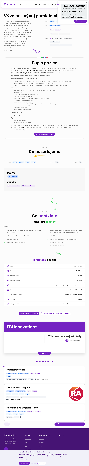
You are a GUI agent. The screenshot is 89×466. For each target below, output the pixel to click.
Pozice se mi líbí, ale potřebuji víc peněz (56, 313)
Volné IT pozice (24, 4)
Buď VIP (32, 4)
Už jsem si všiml (80, 21)
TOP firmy (38, 4)
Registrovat (41, 442)
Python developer (55, 25)
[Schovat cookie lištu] (70, 452)
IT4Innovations (56, 41)
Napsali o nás (28, 439)
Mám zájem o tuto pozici (44, 134)
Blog (26, 446)
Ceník (26, 442)
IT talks (44, 4)
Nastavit (33, 463)
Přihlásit (50, 4)
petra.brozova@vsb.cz (18, 127)
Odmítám (41, 463)
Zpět (6, 424)
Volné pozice (28, 449)
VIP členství (41, 439)
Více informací (23, 459)
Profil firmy (44, 353)
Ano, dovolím (24, 463)
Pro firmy (41, 446)
